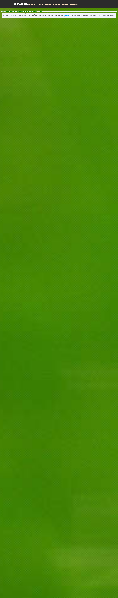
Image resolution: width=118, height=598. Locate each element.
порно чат (66, 15)
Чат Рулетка (45, 4)
